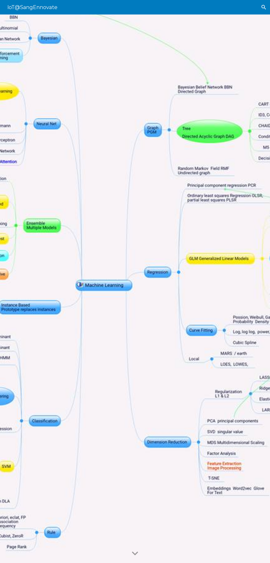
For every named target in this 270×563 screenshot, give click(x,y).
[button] (264, 7)
